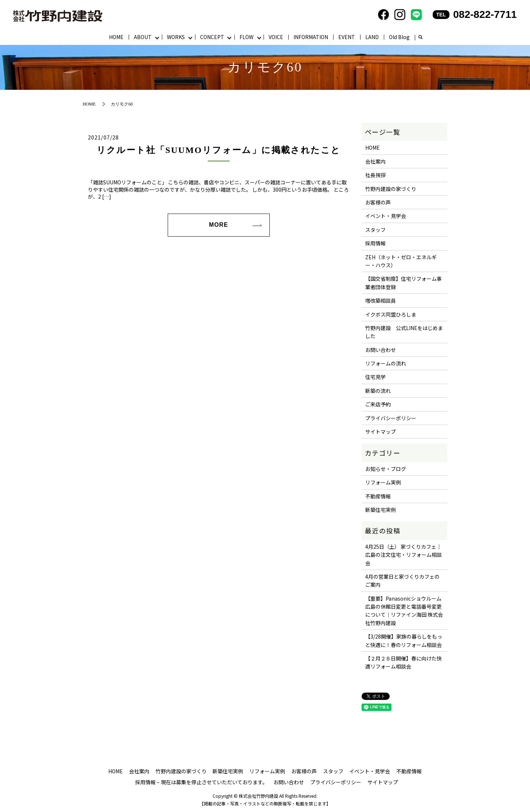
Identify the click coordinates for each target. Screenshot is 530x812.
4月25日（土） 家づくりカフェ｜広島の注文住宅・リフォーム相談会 (403, 555)
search (420, 37)
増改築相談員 (380, 300)
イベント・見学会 (385, 215)
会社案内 (375, 161)
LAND (372, 37)
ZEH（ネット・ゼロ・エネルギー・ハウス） (401, 261)
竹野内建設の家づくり (390, 188)
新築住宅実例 (380, 509)
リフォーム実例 (383, 482)
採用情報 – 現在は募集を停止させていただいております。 (201, 782)
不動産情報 (378, 496)
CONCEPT (212, 37)
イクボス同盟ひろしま (390, 314)
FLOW (246, 37)
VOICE (276, 37)
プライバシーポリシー (390, 418)
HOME (116, 37)
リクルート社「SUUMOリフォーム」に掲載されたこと (219, 150)
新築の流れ (378, 390)
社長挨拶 (375, 175)
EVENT (346, 37)
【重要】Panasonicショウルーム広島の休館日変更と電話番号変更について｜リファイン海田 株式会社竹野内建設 (404, 611)
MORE (218, 225)
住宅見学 (375, 376)
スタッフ (375, 229)
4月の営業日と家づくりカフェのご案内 (402, 580)
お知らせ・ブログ (385, 468)
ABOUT (143, 37)
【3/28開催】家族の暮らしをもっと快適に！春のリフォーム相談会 (403, 640)
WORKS (176, 37)
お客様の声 (378, 202)
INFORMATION (310, 37)
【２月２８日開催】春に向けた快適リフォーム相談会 (403, 662)
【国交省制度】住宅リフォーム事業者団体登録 (403, 282)
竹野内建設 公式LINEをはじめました (404, 332)
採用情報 (375, 243)
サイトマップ (380, 431)
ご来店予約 (378, 404)
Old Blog (399, 37)
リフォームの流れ (385, 363)
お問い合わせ (380, 349)
